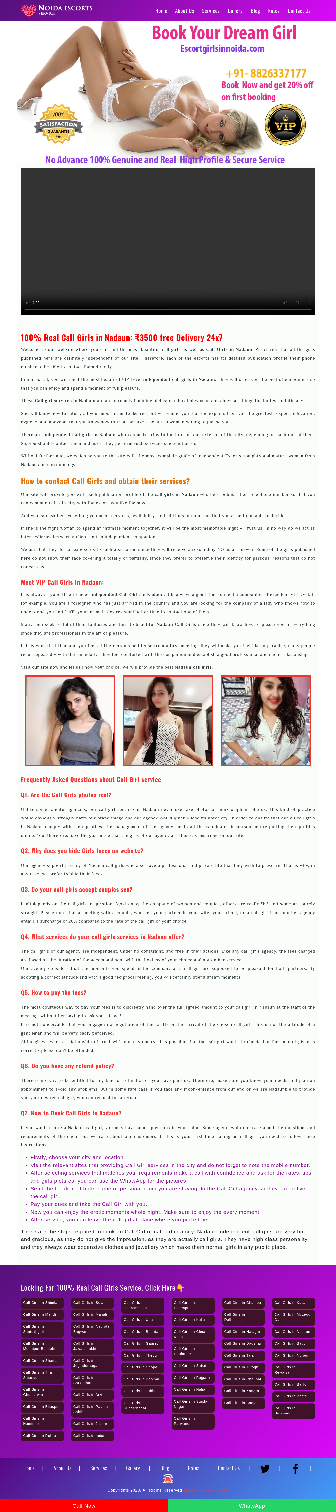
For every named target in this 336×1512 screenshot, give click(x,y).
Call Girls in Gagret (141, 1343)
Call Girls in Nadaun (292, 1332)
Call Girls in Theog (140, 1355)
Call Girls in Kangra (241, 1391)
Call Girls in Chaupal (242, 1379)
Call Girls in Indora (90, 1436)
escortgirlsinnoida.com (206, 1490)
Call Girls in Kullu (189, 1320)
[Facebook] (297, 1466)
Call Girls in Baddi (290, 1343)
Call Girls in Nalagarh (243, 1332)
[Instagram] (168, 1476)
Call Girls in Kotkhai (141, 1379)
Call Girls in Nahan (191, 1389)
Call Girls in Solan (89, 1303)
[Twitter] (266, 1466)
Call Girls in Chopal (141, 1367)
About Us (184, 10)
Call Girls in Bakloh (291, 1384)
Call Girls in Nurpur (291, 1355)
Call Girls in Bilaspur (41, 1407)
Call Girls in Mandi (39, 1314)
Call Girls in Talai (239, 1355)
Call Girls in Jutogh (241, 1367)
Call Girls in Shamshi (42, 1361)
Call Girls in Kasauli (292, 1303)
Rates (274, 10)
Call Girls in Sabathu (192, 1366)
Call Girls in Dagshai (242, 1343)
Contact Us (299, 10)
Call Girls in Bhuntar (142, 1332)
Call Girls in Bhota (290, 1396)
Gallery (235, 10)
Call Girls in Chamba (242, 1303)
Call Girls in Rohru (39, 1436)
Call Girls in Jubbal (141, 1391)
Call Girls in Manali (90, 1314)
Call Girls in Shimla (40, 1303)
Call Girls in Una (138, 1320)
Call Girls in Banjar (241, 1403)
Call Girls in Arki (87, 1395)
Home (161, 10)
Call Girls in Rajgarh (192, 1378)
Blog (255, 10)
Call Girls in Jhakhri (91, 1424)
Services (211, 10)
